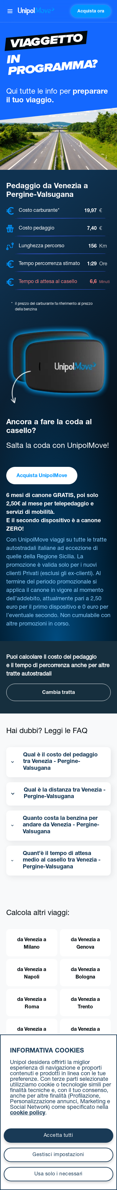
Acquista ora (90, 11)
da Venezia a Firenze (31, 1033)
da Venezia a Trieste (85, 1033)
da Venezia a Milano (31, 944)
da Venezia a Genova (85, 944)
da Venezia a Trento (85, 1003)
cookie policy (27, 1113)
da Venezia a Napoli (31, 974)
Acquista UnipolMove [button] (42, 476)
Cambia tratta (58, 692)
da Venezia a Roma (31, 1003)
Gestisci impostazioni (58, 1155)
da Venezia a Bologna (85, 974)
